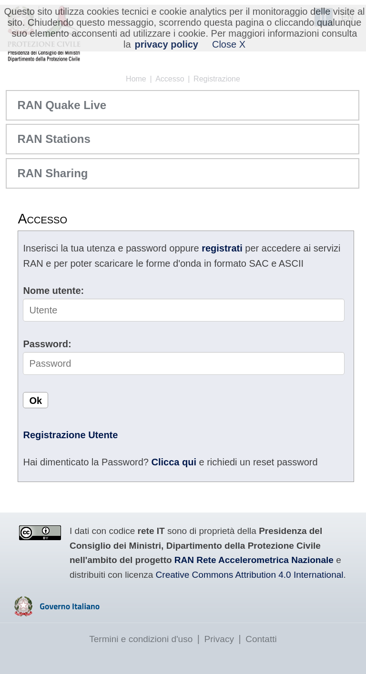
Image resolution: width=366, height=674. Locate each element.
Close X (228, 44)
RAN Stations (53, 138)
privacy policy (166, 44)
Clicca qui (173, 462)
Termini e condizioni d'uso (141, 639)
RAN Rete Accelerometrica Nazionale (254, 560)
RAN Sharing (52, 173)
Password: (47, 344)
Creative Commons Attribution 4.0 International (250, 575)
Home (136, 79)
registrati (222, 248)
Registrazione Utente (70, 435)
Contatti (260, 639)
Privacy (219, 639)
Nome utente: (53, 290)
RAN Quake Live (61, 105)
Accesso (169, 79)
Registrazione (216, 79)
